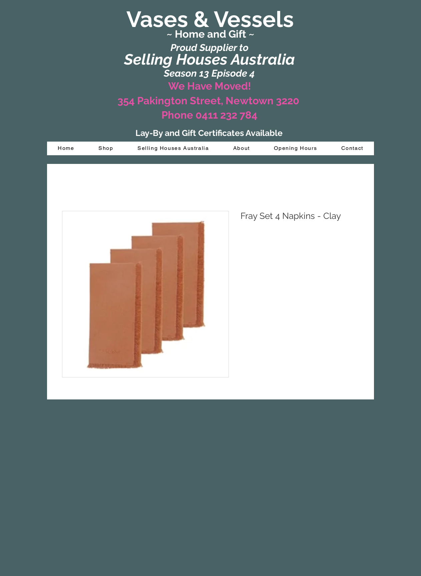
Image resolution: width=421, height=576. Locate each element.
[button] (106, 148)
